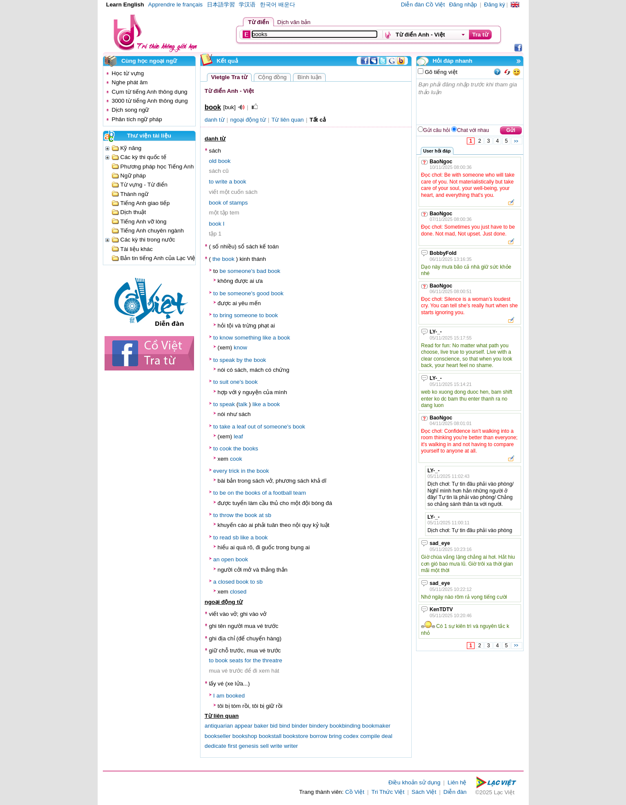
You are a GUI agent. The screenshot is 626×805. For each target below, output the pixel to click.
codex (351, 736)
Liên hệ (456, 782)
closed (226, 581)
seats (236, 660)
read (225, 537)
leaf (241, 426)
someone (246, 315)
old (213, 161)
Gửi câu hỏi (436, 130)
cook (225, 448)
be (222, 271)
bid (274, 725)
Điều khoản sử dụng (415, 782)
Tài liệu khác (136, 249)
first (232, 746)
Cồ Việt (354, 792)
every (220, 471)
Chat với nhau (473, 130)
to (211, 181)
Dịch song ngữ (130, 110)
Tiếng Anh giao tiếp (145, 203)
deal (387, 736)
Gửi (510, 130)
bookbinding (345, 725)
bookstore (295, 736)
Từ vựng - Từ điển (144, 184)
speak (227, 360)
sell (264, 746)
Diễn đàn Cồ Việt (423, 4)
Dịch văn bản (293, 22)
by (240, 360)
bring (225, 315)
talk (242, 404)
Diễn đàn (455, 792)
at (261, 515)
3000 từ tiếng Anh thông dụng (150, 101)
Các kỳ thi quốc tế (143, 157)
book (224, 161)
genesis (249, 746)
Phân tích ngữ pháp (137, 119)
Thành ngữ (134, 194)
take (224, 426)
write (221, 181)
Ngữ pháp (133, 175)
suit (223, 382)
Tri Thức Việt (387, 792)
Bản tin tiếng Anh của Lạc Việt (158, 258)
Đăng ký (494, 4)
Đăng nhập (463, 4)
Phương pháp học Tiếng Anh (157, 166)
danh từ (215, 119)
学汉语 (247, 4)
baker (261, 725)
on (231, 493)
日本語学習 (221, 4)
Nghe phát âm (130, 82)
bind (284, 725)
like (266, 337)
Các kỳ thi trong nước (147, 239)
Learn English (125, 4)
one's (237, 382)
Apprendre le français (175, 4)
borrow (318, 736)
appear (243, 725)
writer (291, 746)
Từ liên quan (287, 119)
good (263, 293)
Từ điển (258, 22)
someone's (241, 271)
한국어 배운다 (277, 4)
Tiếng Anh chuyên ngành (152, 230)
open (227, 559)
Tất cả (317, 119)
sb (268, 515)
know (226, 337)
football (282, 493)
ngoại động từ (248, 119)
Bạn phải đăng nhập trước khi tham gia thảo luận (470, 101)
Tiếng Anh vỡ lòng (143, 221)
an (216, 559)
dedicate (215, 746)
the (217, 259)
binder (300, 725)
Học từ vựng (128, 73)
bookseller (218, 736)
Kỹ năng (131, 148)
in (243, 471)
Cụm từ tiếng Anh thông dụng (150, 92)
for (248, 660)
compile (370, 736)
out (252, 426)
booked (235, 695)
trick (234, 471)
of (225, 202)
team (299, 493)
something (247, 337)
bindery (318, 725)
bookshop (244, 736)
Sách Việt (424, 792)
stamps (238, 202)
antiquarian (219, 725)
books (250, 448)
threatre (272, 660)
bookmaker (376, 725)
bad (261, 271)
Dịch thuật (133, 212)
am (220, 695)
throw (226, 515)
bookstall (270, 736)
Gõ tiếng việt (440, 72)
